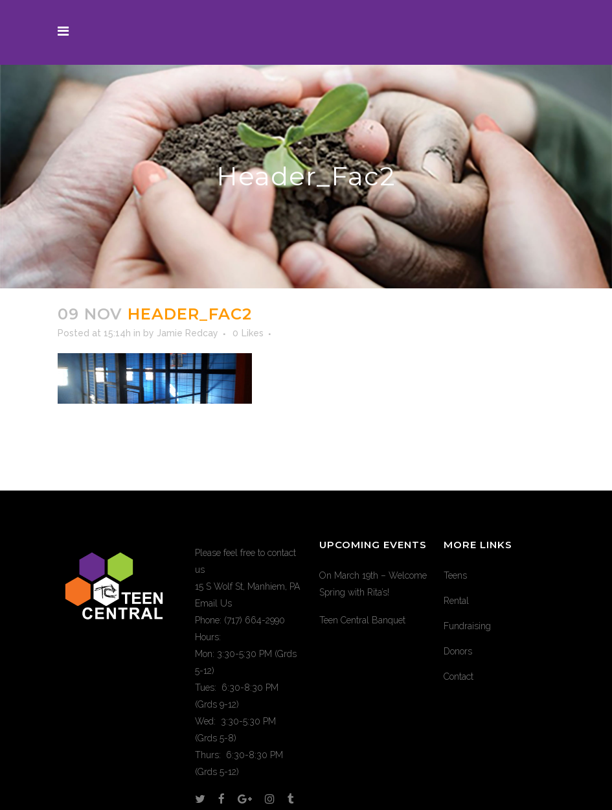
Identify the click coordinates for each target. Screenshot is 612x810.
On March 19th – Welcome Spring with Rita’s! (373, 583)
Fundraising (467, 626)
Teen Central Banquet (362, 620)
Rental (456, 601)
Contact (458, 676)
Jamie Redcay (187, 333)
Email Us (213, 603)
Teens (455, 575)
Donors (458, 651)
